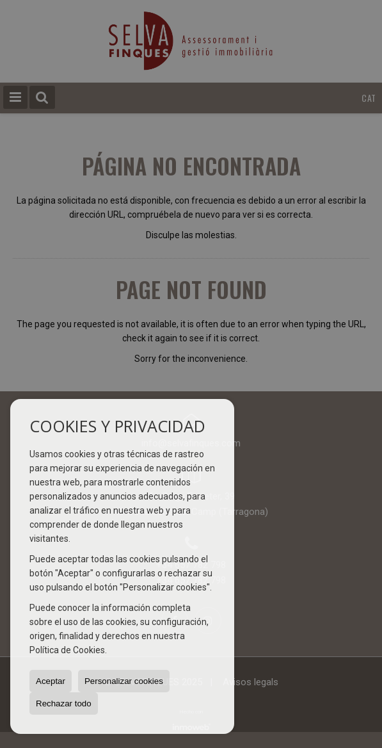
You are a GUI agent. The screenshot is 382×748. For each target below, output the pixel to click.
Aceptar (50, 681)
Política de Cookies (67, 650)
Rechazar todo (64, 703)
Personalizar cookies (123, 681)
